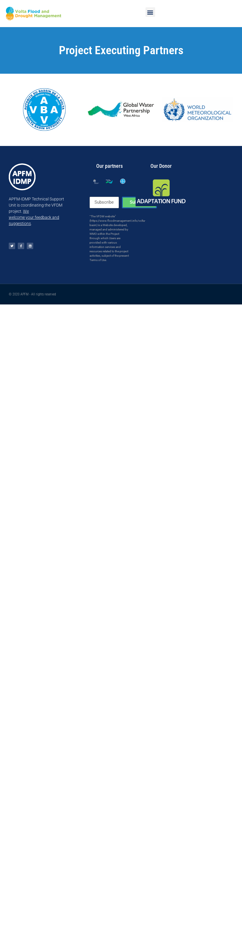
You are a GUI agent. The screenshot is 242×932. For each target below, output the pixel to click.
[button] (150, 12)
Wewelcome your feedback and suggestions (34, 217)
